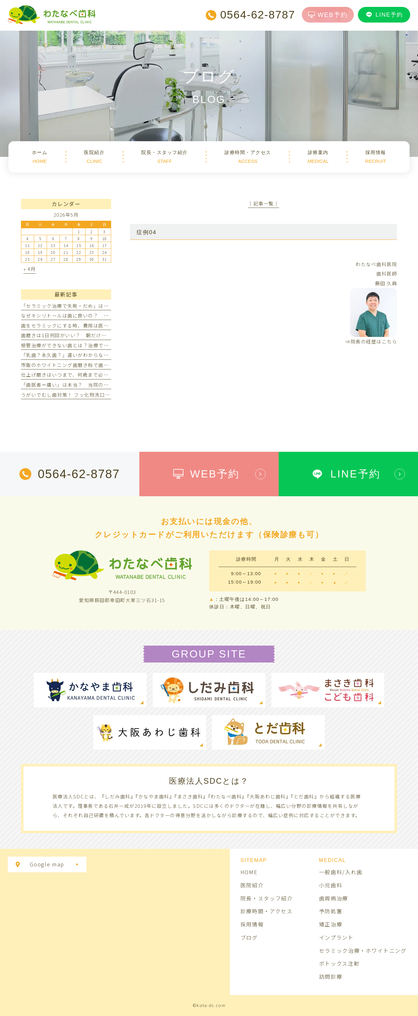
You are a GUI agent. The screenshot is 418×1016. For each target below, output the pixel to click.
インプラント (336, 937)
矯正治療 (331, 924)
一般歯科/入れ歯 (341, 872)
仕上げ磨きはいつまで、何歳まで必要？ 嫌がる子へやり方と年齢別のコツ (108, 374)
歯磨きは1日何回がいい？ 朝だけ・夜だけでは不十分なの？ (92, 335)
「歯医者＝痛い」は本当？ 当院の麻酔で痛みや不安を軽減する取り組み (106, 384)
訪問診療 (331, 976)
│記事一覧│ (263, 203)
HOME (249, 872)
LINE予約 (384, 14)
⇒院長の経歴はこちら (371, 341)
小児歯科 (331, 885)
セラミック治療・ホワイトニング (363, 950)
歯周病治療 (333, 898)
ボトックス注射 (339, 963)
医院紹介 (252, 885)
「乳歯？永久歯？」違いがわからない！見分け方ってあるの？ (93, 355)
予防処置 (331, 911)
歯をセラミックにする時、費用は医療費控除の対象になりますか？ (98, 325)
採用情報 (252, 924)
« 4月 (29, 269)
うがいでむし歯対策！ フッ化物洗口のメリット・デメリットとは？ (99, 394)
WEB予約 (328, 14)
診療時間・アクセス (266, 911)
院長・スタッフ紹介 (266, 898)
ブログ (249, 937)
